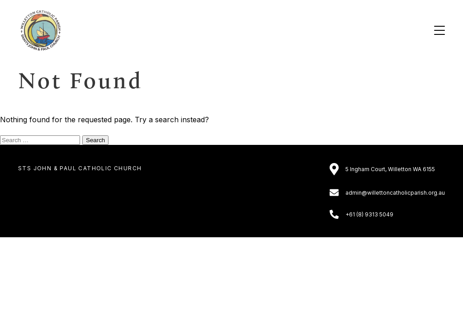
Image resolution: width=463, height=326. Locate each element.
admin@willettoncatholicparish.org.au (395, 192)
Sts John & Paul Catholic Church (80, 168)
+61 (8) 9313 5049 (369, 214)
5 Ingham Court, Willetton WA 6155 (390, 169)
